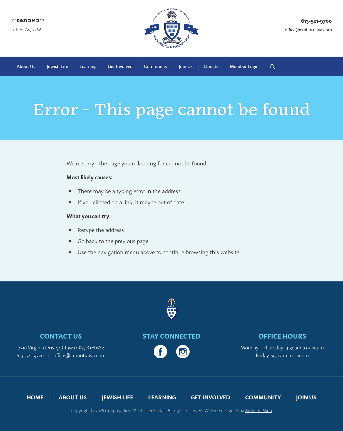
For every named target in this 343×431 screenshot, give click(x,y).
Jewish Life (57, 66)
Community (155, 66)
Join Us (186, 66)
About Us (26, 66)
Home (35, 397)
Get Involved (120, 66)
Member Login (244, 66)
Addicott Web (258, 411)
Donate (211, 66)
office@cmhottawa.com (308, 30)
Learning (87, 66)
